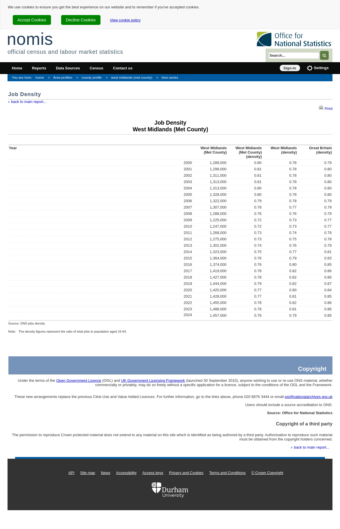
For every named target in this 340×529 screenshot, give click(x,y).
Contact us (122, 68)
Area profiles (62, 77)
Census (96, 68)
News (105, 473)
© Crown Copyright (267, 473)
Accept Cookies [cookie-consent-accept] (31, 20)
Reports (39, 68)
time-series (170, 77)
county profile (92, 77)
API (71, 473)
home (40, 77)
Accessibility (126, 473)
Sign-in (290, 68)
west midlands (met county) (131, 77)
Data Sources (68, 68)
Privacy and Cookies (186, 473)
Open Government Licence (78, 380)
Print (325, 108)
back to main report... (28, 101)
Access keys (152, 473)
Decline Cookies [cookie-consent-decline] (81, 20)
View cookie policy (125, 20)
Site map (87, 473)
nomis (30, 39)
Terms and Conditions (227, 473)
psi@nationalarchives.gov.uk (308, 397)
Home (17, 68)
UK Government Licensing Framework (153, 380)
